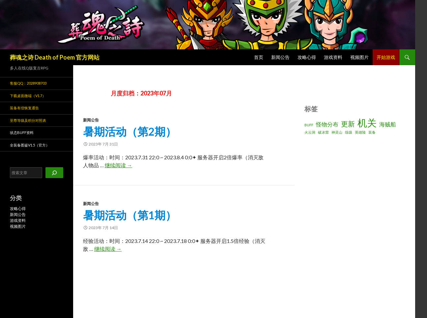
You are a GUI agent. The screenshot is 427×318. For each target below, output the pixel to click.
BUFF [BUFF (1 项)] (308, 125)
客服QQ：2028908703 (28, 83)
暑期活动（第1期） (129, 215)
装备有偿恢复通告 (24, 108)
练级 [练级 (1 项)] (348, 132)
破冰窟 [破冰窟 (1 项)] (323, 132)
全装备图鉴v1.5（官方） (29, 145)
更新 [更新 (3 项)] (348, 123)
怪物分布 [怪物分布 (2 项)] (327, 124)
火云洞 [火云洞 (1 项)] (309, 132)
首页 (258, 57)
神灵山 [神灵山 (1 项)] (336, 132)
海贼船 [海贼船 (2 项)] (387, 124)
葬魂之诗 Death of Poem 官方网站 (55, 57)
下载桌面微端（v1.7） (28, 95)
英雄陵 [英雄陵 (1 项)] (360, 132)
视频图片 (359, 57)
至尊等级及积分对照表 (28, 120)
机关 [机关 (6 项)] (367, 122)
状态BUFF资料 (22, 132)
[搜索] (54, 172)
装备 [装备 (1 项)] (372, 132)
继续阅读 (118, 165)
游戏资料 (333, 57)
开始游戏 (386, 57)
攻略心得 (307, 57)
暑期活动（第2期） (129, 131)
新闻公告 (280, 57)
